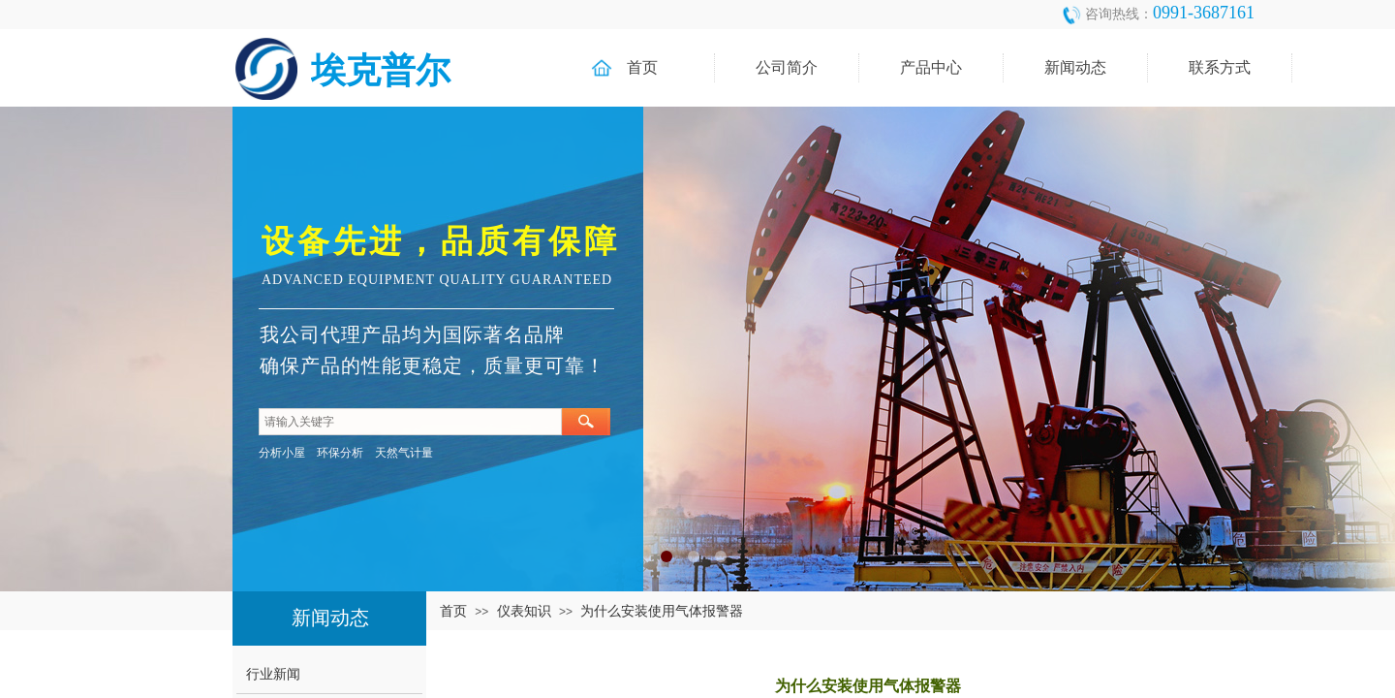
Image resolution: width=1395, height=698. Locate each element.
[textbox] (410, 421)
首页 (453, 611)
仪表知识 (524, 611)
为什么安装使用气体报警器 (661, 611)
